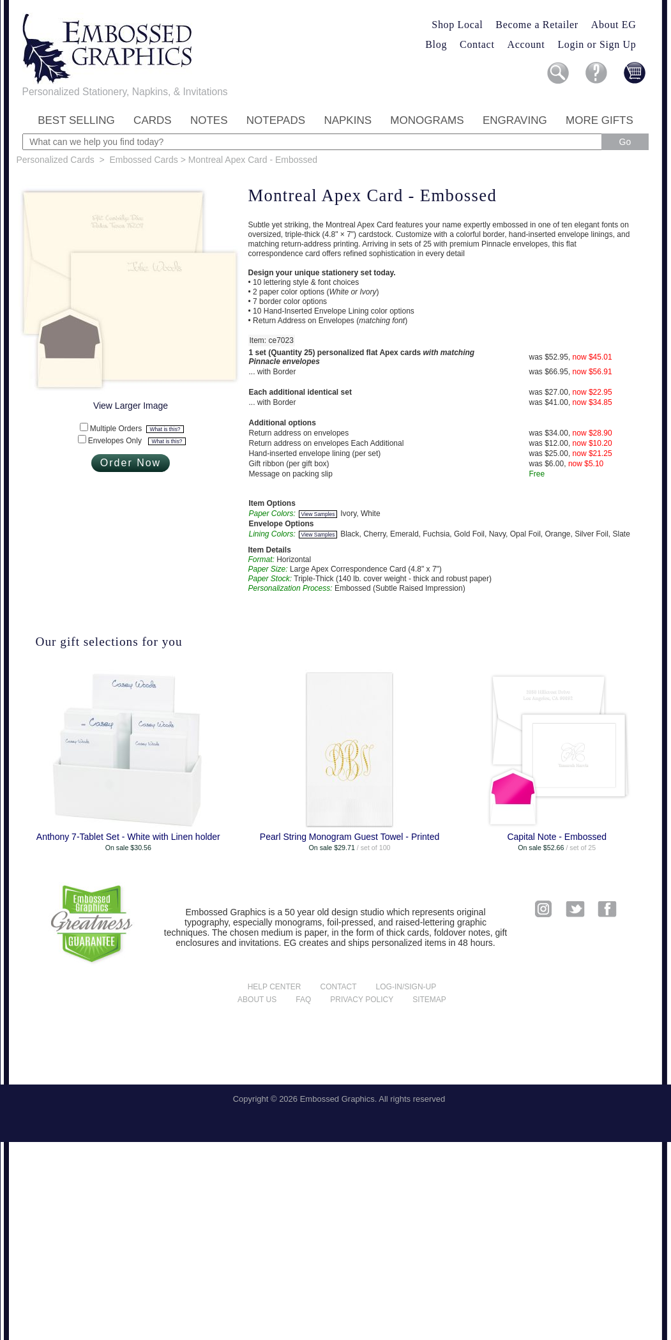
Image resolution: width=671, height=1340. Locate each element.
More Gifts (599, 120)
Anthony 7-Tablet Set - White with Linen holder (128, 837)
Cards (152, 120)
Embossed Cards (143, 160)
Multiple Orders (137, 428)
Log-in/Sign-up (406, 986)
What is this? (165, 429)
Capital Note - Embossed (557, 837)
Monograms (427, 120)
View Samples (318, 514)
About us (256, 999)
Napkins (348, 120)
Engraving (515, 120)
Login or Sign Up (596, 44)
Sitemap (429, 999)
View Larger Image (130, 405)
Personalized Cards (55, 160)
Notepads (275, 120)
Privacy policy (361, 999)
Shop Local (457, 24)
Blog (436, 44)
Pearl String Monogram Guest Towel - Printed (349, 837)
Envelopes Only (137, 440)
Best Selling (76, 120)
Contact (477, 44)
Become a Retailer (536, 24)
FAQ (303, 999)
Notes (209, 120)
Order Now (130, 462)
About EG (614, 24)
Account (526, 44)
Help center (274, 986)
